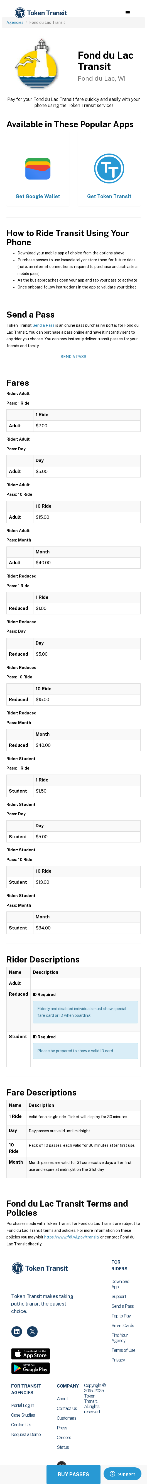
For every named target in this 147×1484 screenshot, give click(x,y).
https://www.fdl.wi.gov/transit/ (71, 1237)
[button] (127, 12)
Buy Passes (73, 1474)
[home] (40, 13)
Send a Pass (44, 325)
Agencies (14, 22)
